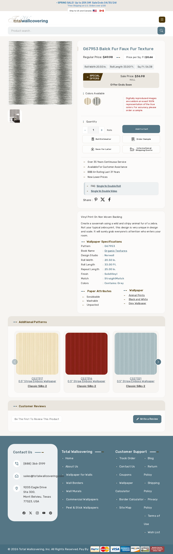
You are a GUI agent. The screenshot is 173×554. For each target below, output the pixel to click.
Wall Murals (73, 491)
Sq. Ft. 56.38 (145, 66)
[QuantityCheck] (93, 130)
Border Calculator (131, 499)
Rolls (109, 130)
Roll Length (88, 264)
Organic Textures (116, 250)
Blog (151, 458)
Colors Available (95, 93)
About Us (71, 466)
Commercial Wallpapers (81, 499)
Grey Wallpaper (137, 303)
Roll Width (87, 260)
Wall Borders (74, 483)
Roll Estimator (101, 139)
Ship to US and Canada (81, 11)
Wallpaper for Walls (79, 474)
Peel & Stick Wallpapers (81, 507)
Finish (84, 273)
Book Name (88, 250)
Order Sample (141, 139)
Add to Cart (141, 129)
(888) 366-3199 (34, 463)
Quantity (91, 121)
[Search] (86, 30)
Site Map (125, 507)
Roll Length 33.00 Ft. (122, 66)
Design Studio (89, 255)
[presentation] (15, 362)
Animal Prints (137, 295)
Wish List (154, 532)
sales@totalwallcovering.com (43, 476)
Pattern (85, 246)
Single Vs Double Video (104, 191)
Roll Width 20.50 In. (95, 66)
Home (69, 458)
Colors (85, 283)
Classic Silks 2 (37, 386)
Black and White (138, 299)
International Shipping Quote (141, 149)
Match (85, 278)
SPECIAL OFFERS (95, 77)
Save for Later (101, 149)
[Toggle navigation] (162, 20)
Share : (88, 200)
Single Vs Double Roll (109, 186)
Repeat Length (90, 269)
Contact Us (127, 466)
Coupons (125, 474)
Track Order (127, 458)
